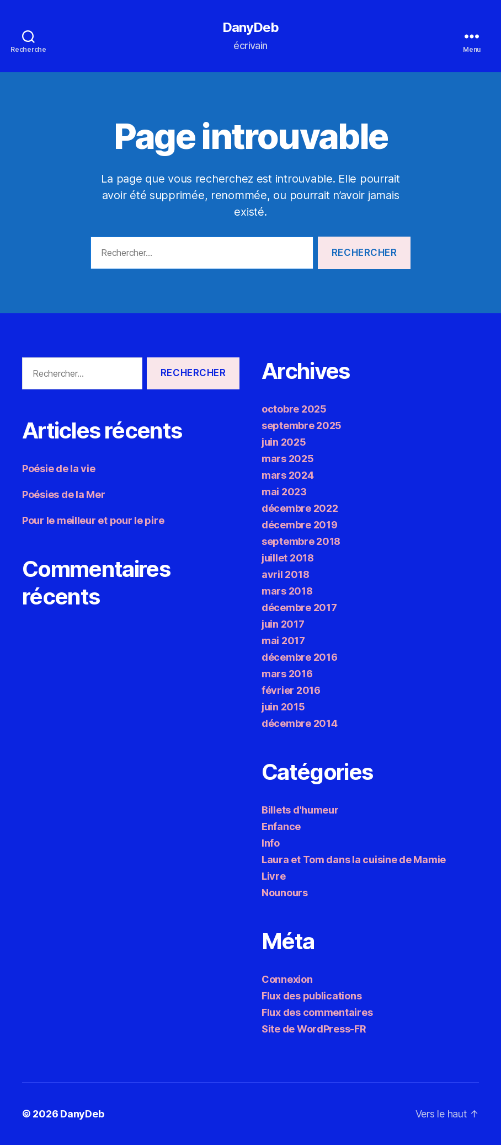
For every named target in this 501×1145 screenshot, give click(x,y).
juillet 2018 (288, 558)
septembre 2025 (302, 425)
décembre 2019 (300, 525)
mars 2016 (287, 673)
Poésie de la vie (58, 468)
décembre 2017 (299, 607)
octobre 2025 (294, 409)
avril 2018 (285, 574)
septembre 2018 (301, 541)
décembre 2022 (300, 508)
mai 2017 (283, 640)
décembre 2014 (300, 723)
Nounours (285, 892)
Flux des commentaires (317, 1012)
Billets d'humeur (300, 810)
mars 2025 (288, 458)
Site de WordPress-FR (314, 1029)
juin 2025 (284, 442)
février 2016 (291, 690)
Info (271, 843)
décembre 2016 (300, 657)
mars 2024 (288, 475)
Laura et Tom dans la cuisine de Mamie (354, 859)
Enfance (281, 826)
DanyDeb (250, 27)
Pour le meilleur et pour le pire (93, 520)
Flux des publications (311, 996)
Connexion (287, 979)
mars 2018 (287, 591)
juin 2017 (283, 624)
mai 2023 (284, 491)
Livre (274, 876)
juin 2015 (283, 707)
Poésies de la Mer (63, 494)
